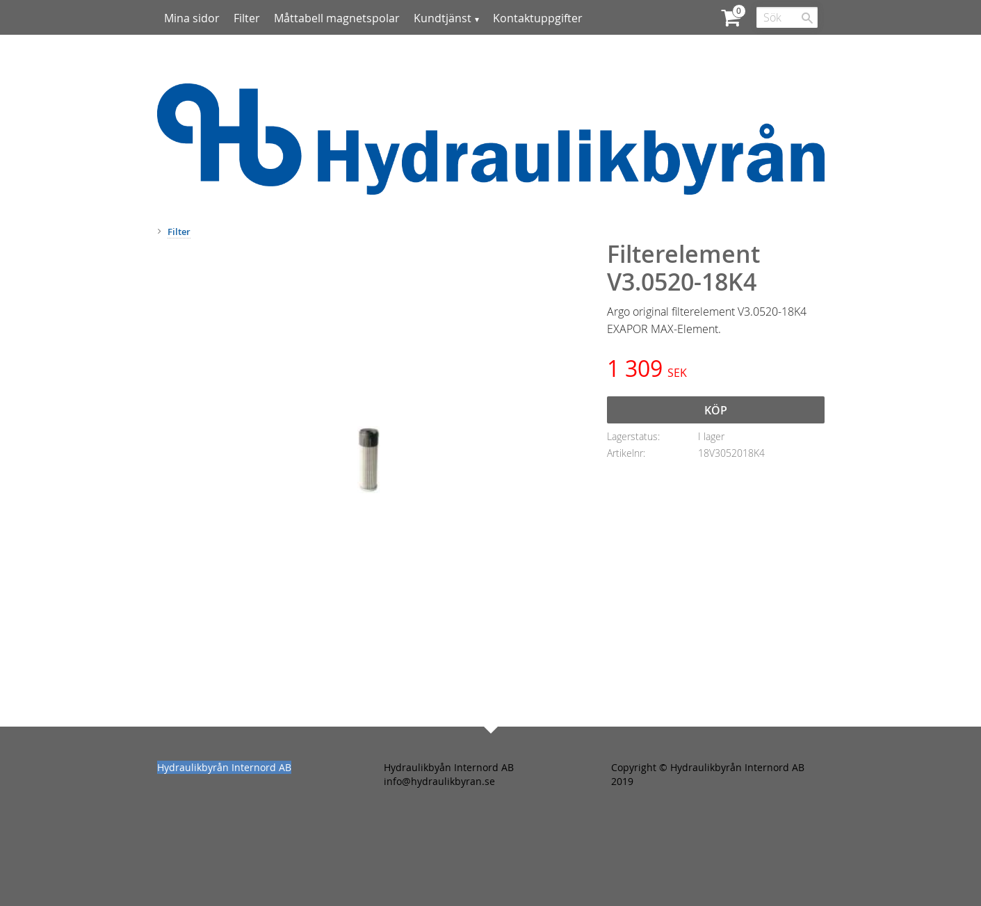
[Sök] (807, 18)
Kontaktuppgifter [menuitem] (538, 18)
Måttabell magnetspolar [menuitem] (337, 18)
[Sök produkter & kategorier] (787, 17)
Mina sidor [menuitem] (192, 18)
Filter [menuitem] (247, 18)
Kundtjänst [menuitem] (442, 18)
